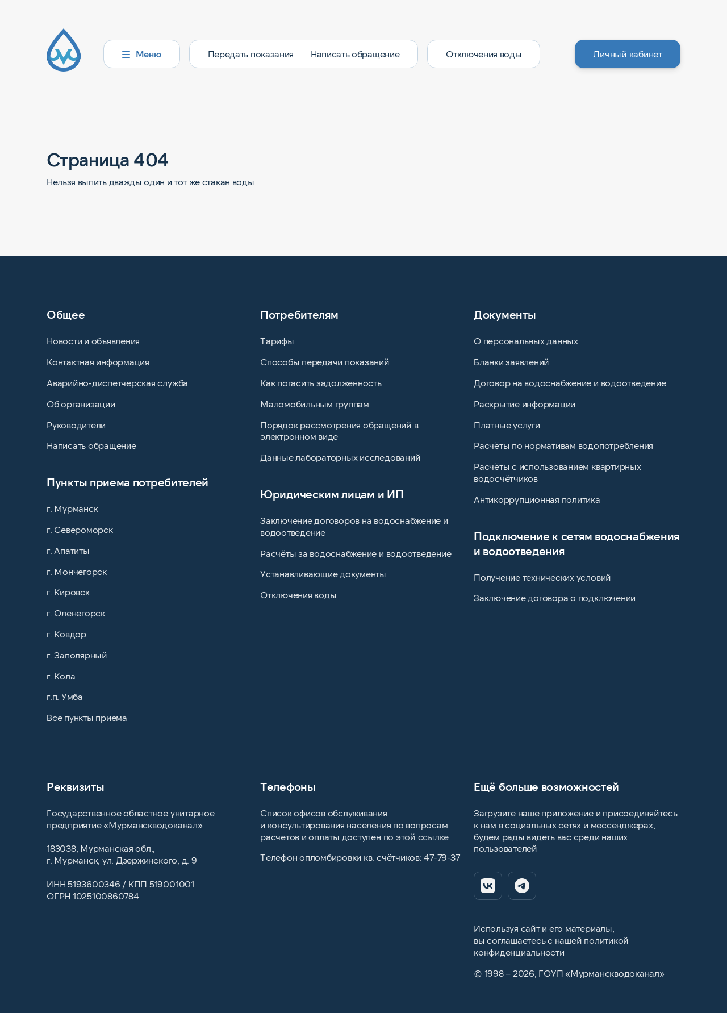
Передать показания (251, 53)
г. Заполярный (77, 654)
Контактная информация (98, 361)
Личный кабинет (627, 53)
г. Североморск (80, 529)
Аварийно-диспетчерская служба (117, 382)
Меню (141, 53)
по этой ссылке (416, 836)
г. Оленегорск (76, 612)
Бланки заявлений (511, 361)
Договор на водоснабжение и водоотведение (570, 382)
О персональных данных (526, 340)
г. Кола (61, 675)
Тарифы (277, 340)
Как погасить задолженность (321, 382)
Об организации (81, 403)
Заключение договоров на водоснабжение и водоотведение (354, 526)
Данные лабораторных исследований (340, 457)
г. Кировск (68, 591)
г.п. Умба (65, 696)
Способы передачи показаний (325, 361)
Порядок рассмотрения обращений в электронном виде (339, 430)
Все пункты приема (87, 717)
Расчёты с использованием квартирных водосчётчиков (557, 472)
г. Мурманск (72, 508)
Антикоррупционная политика (537, 499)
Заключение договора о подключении (555, 597)
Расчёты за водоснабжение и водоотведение (355, 553)
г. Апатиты (68, 550)
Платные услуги (507, 424)
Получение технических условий (542, 577)
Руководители (76, 424)
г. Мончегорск (77, 571)
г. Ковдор (66, 633)
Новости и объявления (93, 340)
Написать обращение (355, 53)
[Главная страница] (70, 54)
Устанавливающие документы (323, 573)
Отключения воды (483, 53)
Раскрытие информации (524, 403)
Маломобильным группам (314, 403)
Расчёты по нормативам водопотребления (563, 445)
